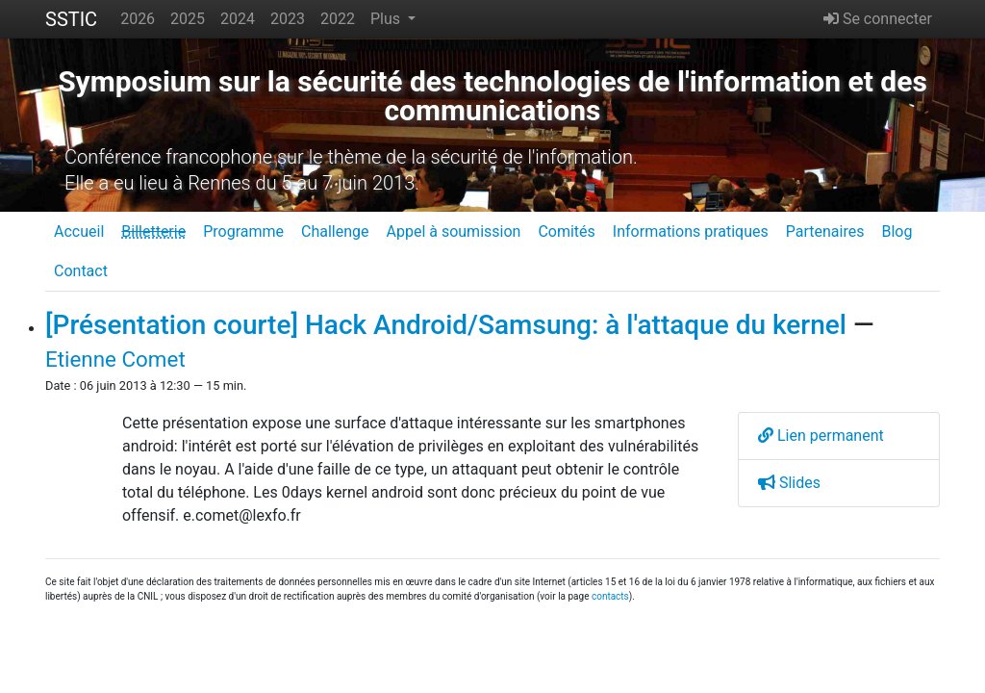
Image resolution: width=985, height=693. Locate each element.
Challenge (335, 231)
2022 (337, 19)
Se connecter (877, 19)
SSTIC (71, 19)
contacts (610, 596)
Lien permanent (821, 435)
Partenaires (825, 231)
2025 (187, 19)
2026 (137, 19)
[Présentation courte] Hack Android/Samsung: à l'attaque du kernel (445, 325)
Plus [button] (387, 19)
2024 (237, 19)
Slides (789, 483)
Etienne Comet (115, 359)
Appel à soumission (453, 231)
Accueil (79, 231)
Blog (896, 231)
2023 (287, 19)
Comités (566, 231)
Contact (81, 271)
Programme (243, 231)
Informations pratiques (691, 231)
